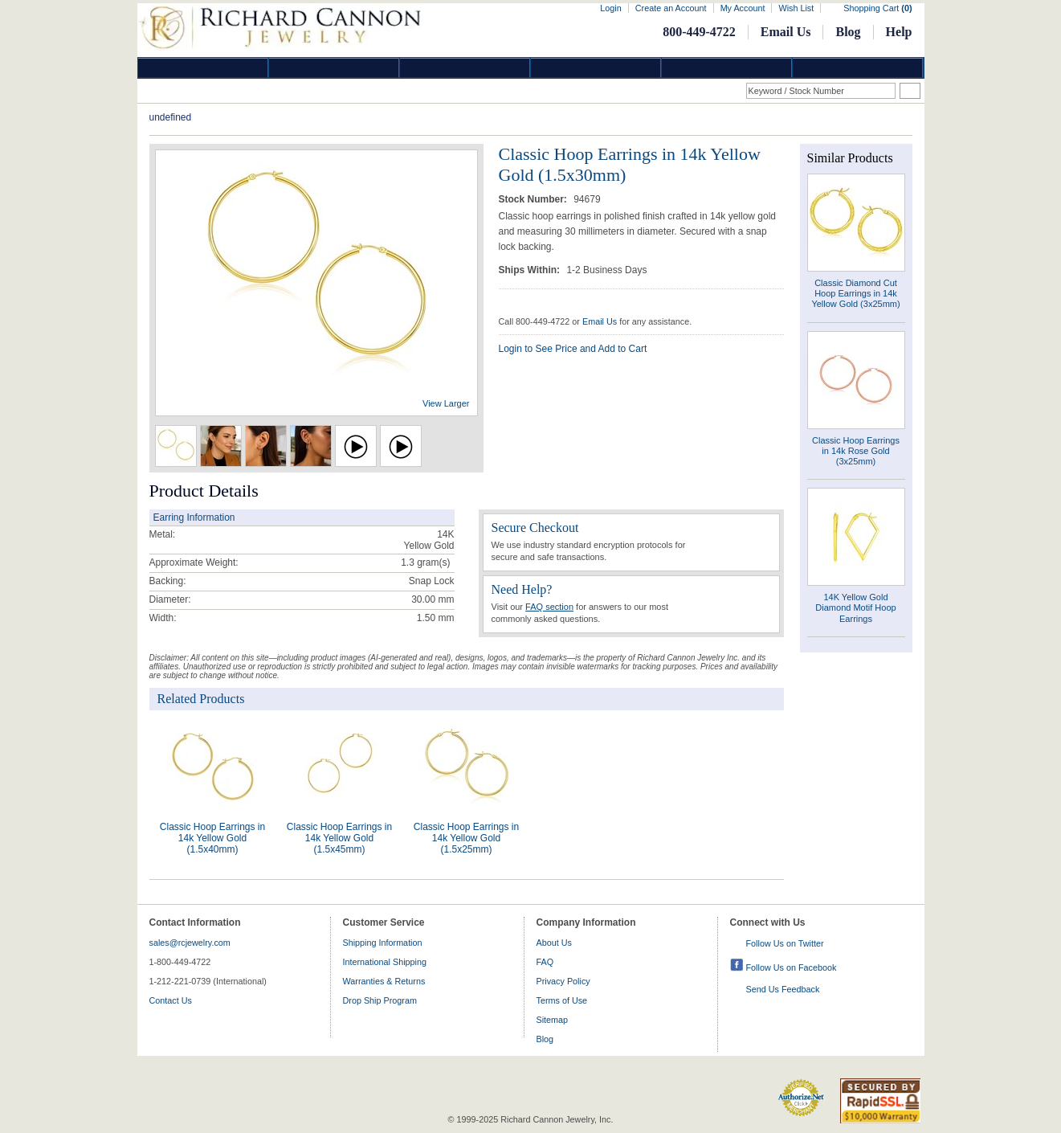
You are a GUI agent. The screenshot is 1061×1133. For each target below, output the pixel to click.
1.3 (407, 562)
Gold (334, 68)
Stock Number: (534, 199)
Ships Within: (531, 270)
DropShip (858, 68)
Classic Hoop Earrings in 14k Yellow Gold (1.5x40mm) (212, 838)
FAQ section (549, 606)
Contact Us (170, 1000)
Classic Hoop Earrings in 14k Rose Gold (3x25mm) (856, 451)
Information (727, 68)
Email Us (786, 32)
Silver (465, 68)
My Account (742, 8)
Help (899, 32)
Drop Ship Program (380, 1000)
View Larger (446, 403)
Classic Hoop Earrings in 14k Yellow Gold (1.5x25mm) (466, 838)
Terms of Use (562, 1000)
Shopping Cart (877, 8)
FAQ (545, 962)
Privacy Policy (563, 981)
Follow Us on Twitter (785, 943)
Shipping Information (382, 942)
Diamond (203, 68)
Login (610, 8)
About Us (554, 942)
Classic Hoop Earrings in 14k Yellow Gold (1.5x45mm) (339, 838)
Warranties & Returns (384, 981)
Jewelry (596, 68)
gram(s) (425, 562)
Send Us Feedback (783, 989)
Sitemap (553, 1020)
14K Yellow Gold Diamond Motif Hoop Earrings (855, 607)
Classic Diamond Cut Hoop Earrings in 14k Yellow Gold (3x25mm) (855, 293)
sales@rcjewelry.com (190, 942)
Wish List (796, 8)
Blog (847, 32)
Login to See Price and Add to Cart (573, 348)
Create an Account (671, 8)
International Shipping (384, 962)
